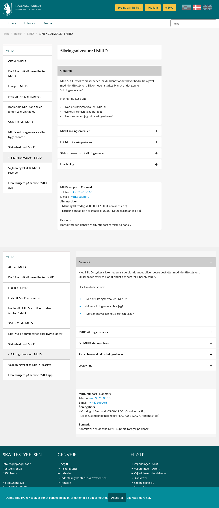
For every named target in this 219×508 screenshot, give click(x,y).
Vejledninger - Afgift (146, 468)
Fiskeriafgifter (70, 468)
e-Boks (169, 7)
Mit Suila (153, 7)
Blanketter (140, 478)
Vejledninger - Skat (146, 463)
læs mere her (141, 497)
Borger (11, 23)
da (197, 7)
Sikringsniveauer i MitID (56, 33)
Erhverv (29, 23)
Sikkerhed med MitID (21, 147)
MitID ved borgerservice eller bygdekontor (26, 134)
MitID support (79, 196)
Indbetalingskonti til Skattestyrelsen (84, 478)
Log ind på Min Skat (129, 7)
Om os (47, 23)
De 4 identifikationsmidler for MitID (27, 73)
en (207, 7)
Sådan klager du (144, 482)
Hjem (6, 33)
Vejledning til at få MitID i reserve (24, 170)
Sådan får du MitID (20, 122)
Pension (66, 482)
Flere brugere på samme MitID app (27, 185)
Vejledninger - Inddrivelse (150, 473)
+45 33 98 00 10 (81, 192)
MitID (30, 33)
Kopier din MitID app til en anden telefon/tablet (25, 109)
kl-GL (186, 7)
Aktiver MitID (17, 60)
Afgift (64, 463)
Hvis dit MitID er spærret (24, 96)
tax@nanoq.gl (15, 482)
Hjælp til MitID (17, 86)
